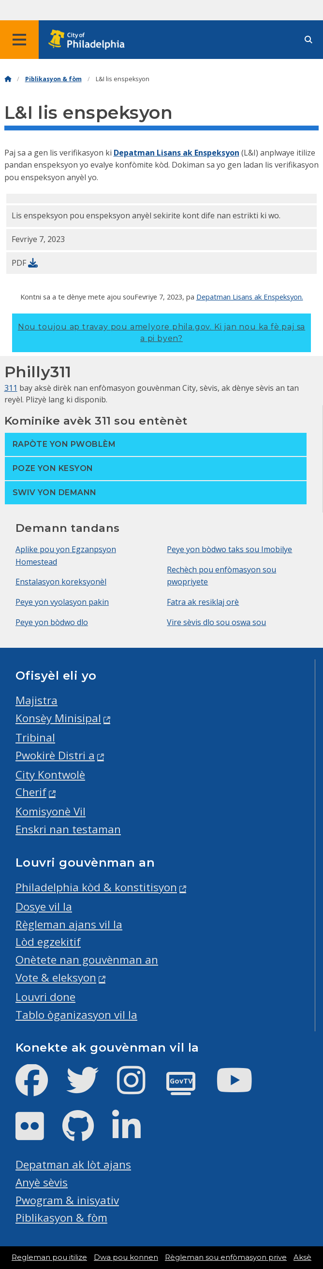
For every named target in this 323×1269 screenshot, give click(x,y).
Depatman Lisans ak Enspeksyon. (249, 296)
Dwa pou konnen (126, 1257)
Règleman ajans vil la (68, 924)
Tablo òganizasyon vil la (76, 1014)
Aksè (302, 1257)
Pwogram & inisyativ (67, 1200)
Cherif (30, 791)
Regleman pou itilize (49, 1257)
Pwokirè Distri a (55, 755)
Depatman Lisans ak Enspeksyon (176, 152)
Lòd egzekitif (48, 941)
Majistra (36, 700)
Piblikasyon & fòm (53, 79)
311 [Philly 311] (10, 388)
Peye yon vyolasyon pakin (62, 602)
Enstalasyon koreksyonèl (60, 581)
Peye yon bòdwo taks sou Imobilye (229, 549)
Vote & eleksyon (55, 977)
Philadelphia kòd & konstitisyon (96, 887)
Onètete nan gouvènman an (86, 959)
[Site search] (308, 40)
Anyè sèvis (41, 1182)
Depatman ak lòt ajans (73, 1164)
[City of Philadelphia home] (89, 39)
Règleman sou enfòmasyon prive (226, 1257)
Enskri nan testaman (68, 829)
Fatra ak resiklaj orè (203, 602)
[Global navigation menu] (19, 39)
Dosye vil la (43, 906)
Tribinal (35, 737)
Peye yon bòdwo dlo (51, 622)
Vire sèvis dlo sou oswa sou (216, 622)
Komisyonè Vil (50, 811)
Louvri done (45, 996)
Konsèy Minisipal (58, 718)
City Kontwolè (50, 774)
